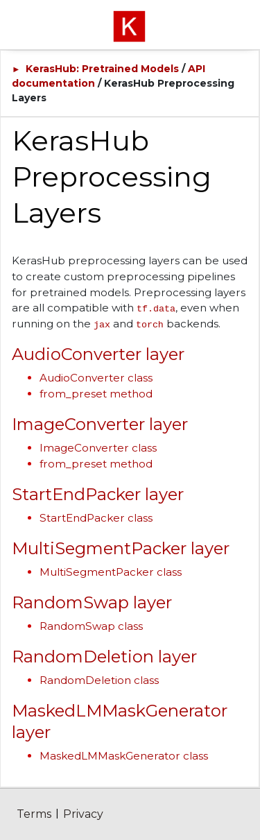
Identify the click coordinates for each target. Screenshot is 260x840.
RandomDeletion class (99, 680)
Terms (34, 814)
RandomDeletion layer (104, 656)
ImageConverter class (98, 447)
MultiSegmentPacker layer (120, 548)
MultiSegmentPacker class (111, 571)
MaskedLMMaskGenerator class (124, 755)
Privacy (83, 814)
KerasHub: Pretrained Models (102, 68)
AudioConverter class (96, 377)
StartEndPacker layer (98, 494)
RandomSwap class (91, 626)
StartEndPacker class (96, 517)
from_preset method (96, 393)
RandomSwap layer (92, 602)
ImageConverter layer (100, 424)
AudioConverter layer (98, 354)
